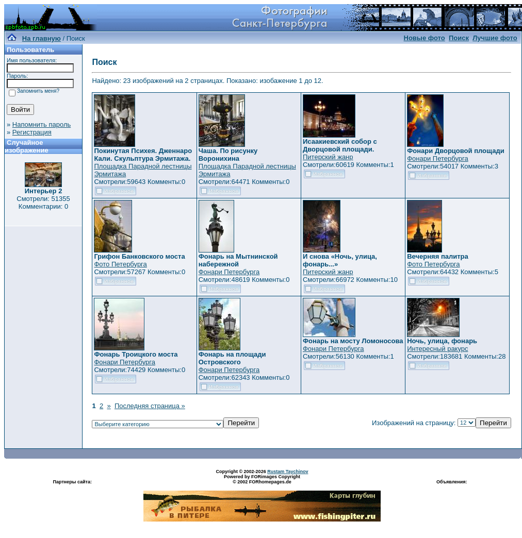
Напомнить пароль (41, 124)
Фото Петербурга (120, 264)
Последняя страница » (150, 406)
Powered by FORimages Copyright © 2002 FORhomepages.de (262, 479)
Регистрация (32, 132)
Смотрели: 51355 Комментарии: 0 (43, 202)
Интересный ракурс (437, 348)
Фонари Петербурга (437, 158)
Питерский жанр (328, 157)
